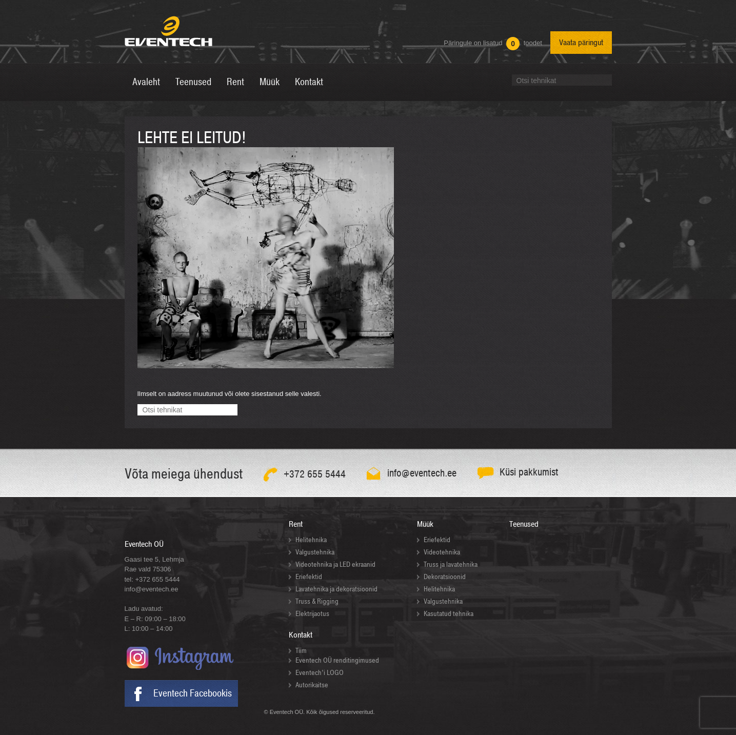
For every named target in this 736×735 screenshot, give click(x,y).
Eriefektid (308, 577)
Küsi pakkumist (529, 472)
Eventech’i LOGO (319, 673)
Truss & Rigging (317, 601)
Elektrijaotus (312, 614)
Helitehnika (311, 540)
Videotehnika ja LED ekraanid (335, 564)
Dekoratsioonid (445, 577)
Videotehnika (442, 552)
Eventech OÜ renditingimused (337, 660)
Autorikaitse (311, 685)
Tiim (301, 650)
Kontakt (300, 635)
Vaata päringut (581, 42)
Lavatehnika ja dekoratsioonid (336, 589)
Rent (296, 524)
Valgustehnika (314, 552)
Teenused (524, 524)
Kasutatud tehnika (448, 614)
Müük (425, 524)
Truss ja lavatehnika (451, 564)
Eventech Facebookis (192, 693)
